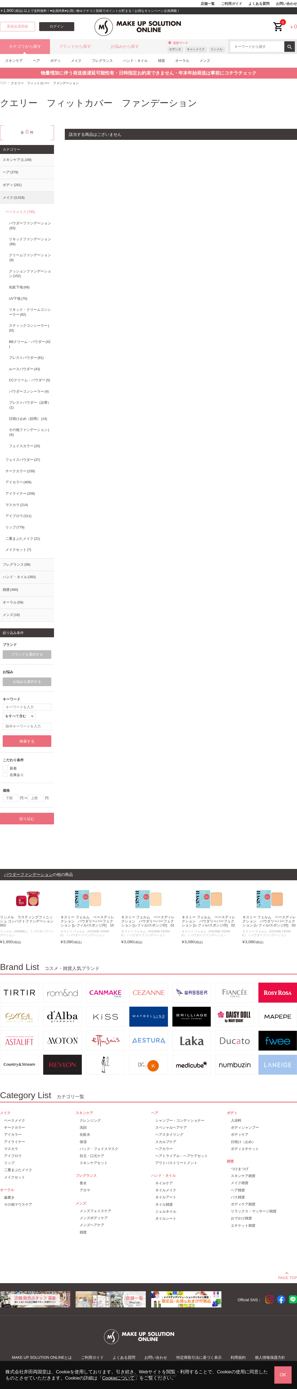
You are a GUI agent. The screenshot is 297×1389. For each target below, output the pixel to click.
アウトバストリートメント (176, 1163)
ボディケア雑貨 (243, 1204)
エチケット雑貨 (243, 1225)
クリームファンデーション (30, 257)
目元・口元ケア (92, 1156)
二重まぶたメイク (22, 539)
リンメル (216, 49)
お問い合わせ (286, 4)
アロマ (85, 1190)
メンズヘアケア (92, 1225)
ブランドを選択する (27, 654)
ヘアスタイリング (169, 1134)
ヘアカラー (164, 1149)
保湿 (83, 1142)
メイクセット (18, 550)
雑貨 (161, 61)
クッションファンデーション (30, 273)
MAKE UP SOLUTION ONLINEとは (42, 1357)
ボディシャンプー (245, 1127)
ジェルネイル (165, 1211)
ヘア (36, 61)
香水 (83, 1183)
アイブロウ (18, 516)
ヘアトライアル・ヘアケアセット (181, 1156)
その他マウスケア (18, 1204)
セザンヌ (175, 49)
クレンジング (90, 1120)
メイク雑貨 (239, 1183)
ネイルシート (165, 1218)
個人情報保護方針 (270, 1357)
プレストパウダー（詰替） (30, 405)
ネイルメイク (165, 1190)
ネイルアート (165, 1197)
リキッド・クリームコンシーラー (30, 312)
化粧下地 (19, 287)
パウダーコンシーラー (29, 391)
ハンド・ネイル (135, 61)
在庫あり (17, 775)
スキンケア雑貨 (243, 1176)
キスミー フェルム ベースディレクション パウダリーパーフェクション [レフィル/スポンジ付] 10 (87, 921)
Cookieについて (118, 1378)
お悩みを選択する (27, 682)
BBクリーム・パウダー (29, 344)
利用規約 (238, 1357)
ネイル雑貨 (164, 1204)
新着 (13, 768)
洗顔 (83, 1127)
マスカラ (16, 505)
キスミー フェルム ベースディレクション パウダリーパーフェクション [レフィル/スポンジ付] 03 (269, 921)
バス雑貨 (238, 1197)
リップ (14, 527)
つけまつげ (239, 1169)
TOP (3, 83)
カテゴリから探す (25, 46)
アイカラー (18, 482)
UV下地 (18, 299)
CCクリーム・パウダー (29, 380)
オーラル (182, 61)
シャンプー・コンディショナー (179, 1120)
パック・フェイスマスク (99, 1149)
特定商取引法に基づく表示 (199, 1357)
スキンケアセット (94, 1163)
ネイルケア (164, 1183)
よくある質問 (258, 4)
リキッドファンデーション (30, 241)
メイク (76, 61)
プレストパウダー (26, 358)
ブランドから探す (75, 46)
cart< (278, 22)
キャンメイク (196, 49)
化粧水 (85, 1134)
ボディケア (239, 1134)
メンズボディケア (94, 1218)
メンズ (205, 61)
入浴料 (236, 1120)
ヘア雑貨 (238, 1190)
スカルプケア (165, 1142)
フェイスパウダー (22, 460)
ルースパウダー (24, 369)
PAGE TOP (287, 1277)
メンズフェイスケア (95, 1211)
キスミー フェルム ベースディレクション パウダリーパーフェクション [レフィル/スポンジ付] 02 (208, 921)
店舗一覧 (208, 4)
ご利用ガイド (231, 4)
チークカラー (20, 471)
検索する (27, 741)
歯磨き (9, 1197)
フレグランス (102, 61)
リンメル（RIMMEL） (15, 931)
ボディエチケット (245, 1149)
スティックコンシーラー (29, 328)
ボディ (55, 61)
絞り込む (27, 819)
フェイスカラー (24, 446)
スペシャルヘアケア (171, 1127)
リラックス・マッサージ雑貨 (253, 1211)
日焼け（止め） (243, 1142)
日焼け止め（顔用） (28, 419)
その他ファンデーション (29, 432)
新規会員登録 (17, 26)
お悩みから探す (125, 46)
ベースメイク (20, 212)
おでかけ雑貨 (241, 1218)
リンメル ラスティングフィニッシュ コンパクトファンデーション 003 (27, 921)
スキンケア (14, 61)
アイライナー (20, 493)
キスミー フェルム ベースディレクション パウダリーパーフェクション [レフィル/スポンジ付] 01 (148, 921)
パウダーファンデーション (30, 225)
